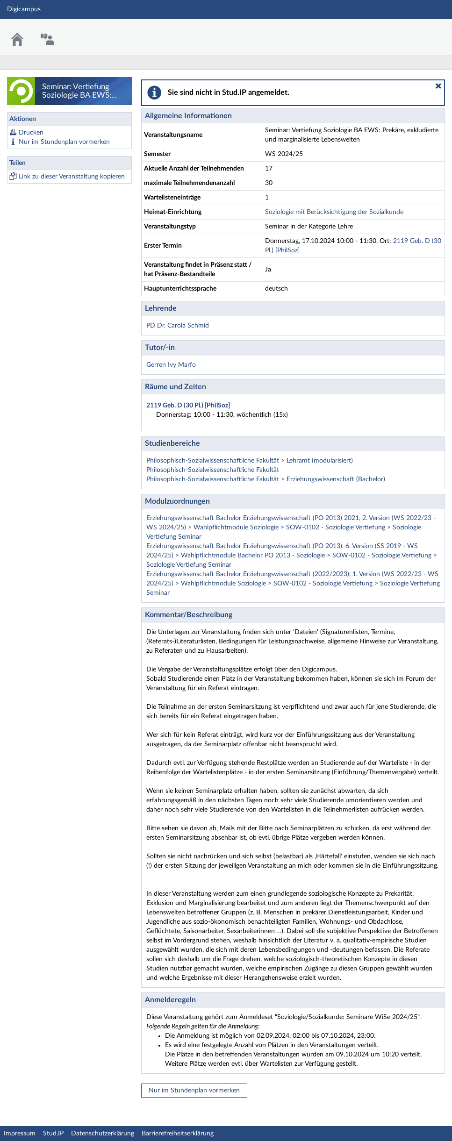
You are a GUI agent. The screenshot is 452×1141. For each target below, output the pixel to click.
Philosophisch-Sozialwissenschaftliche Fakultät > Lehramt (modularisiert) (249, 460)
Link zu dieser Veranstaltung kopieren (72, 176)
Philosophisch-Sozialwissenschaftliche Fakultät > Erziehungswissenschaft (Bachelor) (265, 479)
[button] (438, 86)
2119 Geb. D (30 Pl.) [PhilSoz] (188, 405)
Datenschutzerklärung (102, 1133)
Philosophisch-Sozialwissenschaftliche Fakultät (212, 470)
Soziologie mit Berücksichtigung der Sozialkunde (334, 212)
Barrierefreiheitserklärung (178, 1133)
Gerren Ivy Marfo (171, 365)
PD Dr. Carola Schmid (177, 325)
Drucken (31, 132)
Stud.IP (53, 1133)
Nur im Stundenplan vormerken (64, 142)
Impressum (20, 1133)
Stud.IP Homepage (416, 31)
